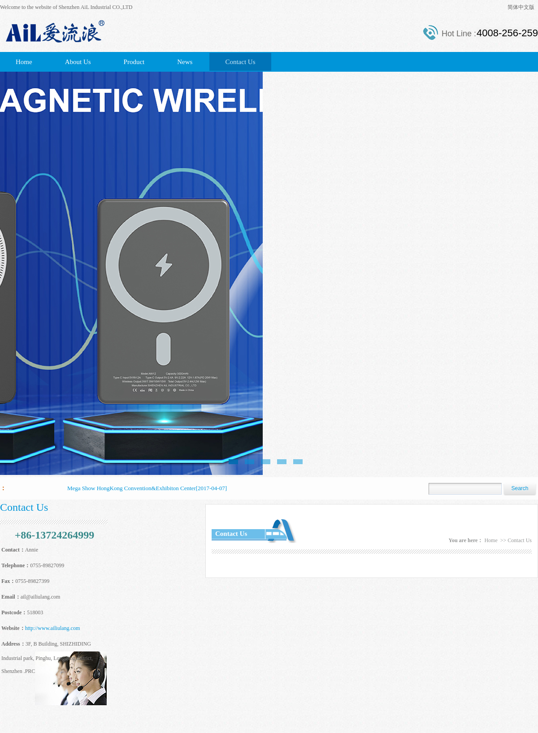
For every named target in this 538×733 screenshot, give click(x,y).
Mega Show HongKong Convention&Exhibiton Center (131, 488)
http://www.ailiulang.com (52, 628)
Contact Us (240, 61)
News (184, 61)
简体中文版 (521, 7)
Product (134, 61)
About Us (78, 61)
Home (24, 61)
